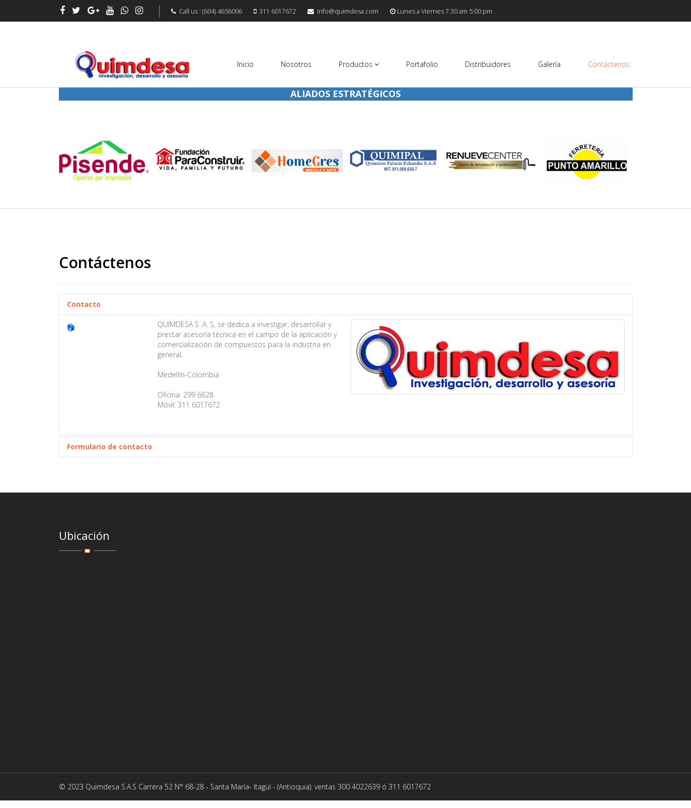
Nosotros (296, 64)
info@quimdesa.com (347, 11)
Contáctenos (609, 64)
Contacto (84, 304)
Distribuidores (488, 64)
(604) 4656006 (222, 11)
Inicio (245, 64)
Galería (549, 64)
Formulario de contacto (109, 446)
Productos (355, 64)
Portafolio (422, 64)
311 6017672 (277, 11)
